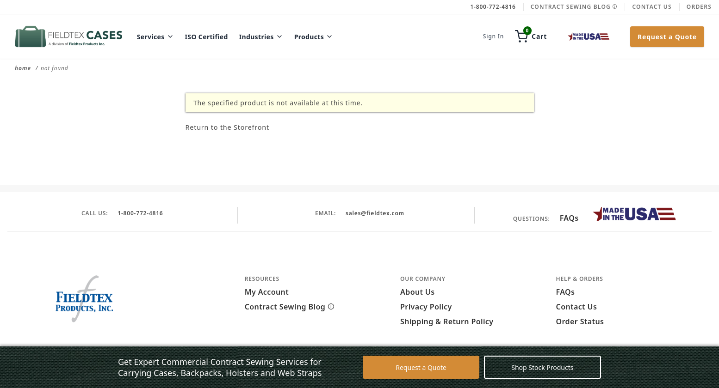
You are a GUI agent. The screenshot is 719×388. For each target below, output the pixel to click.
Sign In (493, 36)
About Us (417, 292)
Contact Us (651, 7)
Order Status (580, 321)
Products (314, 36)
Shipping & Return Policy (446, 321)
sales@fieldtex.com (375, 212)
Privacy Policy (426, 307)
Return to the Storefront (244, 126)
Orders (699, 7)
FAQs (569, 218)
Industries (261, 36)
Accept (467, 373)
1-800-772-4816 (140, 212)
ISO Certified (206, 36)
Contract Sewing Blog (574, 7)
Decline (508, 373)
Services (155, 36)
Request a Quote (667, 36)
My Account (267, 292)
